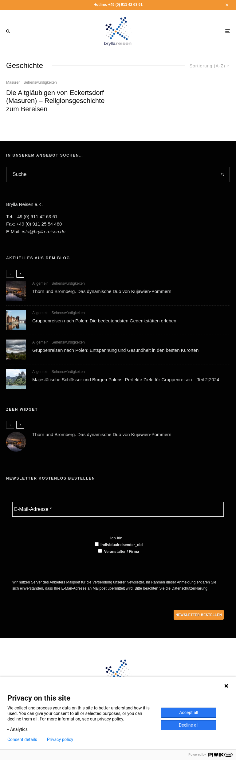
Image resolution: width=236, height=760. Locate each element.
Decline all (189, 725)
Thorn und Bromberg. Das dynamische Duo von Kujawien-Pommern (101, 291)
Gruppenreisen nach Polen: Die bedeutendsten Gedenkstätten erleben (104, 320)
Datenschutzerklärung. (189, 588)
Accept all (188, 712)
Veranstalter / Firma (118, 551)
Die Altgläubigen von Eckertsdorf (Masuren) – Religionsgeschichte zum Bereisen (55, 101)
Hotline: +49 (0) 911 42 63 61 (118, 4)
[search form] (110, 174)
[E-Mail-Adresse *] (118, 509)
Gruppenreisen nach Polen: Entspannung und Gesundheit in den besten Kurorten (115, 350)
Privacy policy (60, 739)
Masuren (13, 82)
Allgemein (40, 283)
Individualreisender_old (119, 544)
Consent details (22, 739)
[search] (222, 174)
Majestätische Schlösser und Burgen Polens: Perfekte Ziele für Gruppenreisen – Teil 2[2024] (126, 381)
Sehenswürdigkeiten (40, 82)
